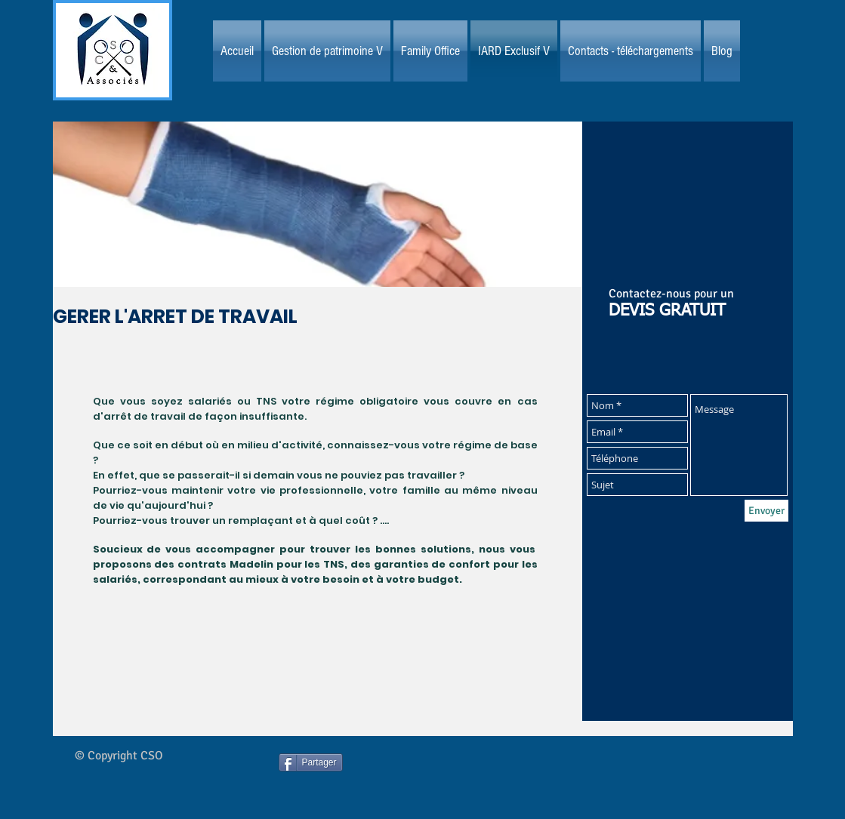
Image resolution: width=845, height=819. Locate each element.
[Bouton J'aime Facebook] (455, 776)
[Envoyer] (766, 511)
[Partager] (311, 762)
